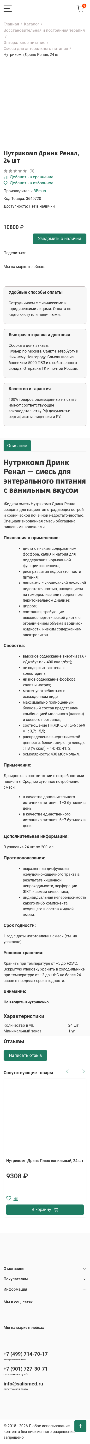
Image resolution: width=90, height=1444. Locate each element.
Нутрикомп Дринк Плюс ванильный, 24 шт (45, 1160)
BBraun (40, 191)
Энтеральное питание (24, 42)
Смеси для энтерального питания (36, 48)
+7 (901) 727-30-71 (26, 1369)
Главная (11, 24)
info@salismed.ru (23, 1384)
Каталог (31, 24)
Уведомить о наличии (59, 238)
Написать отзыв (25, 1055)
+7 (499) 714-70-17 (26, 1354)
